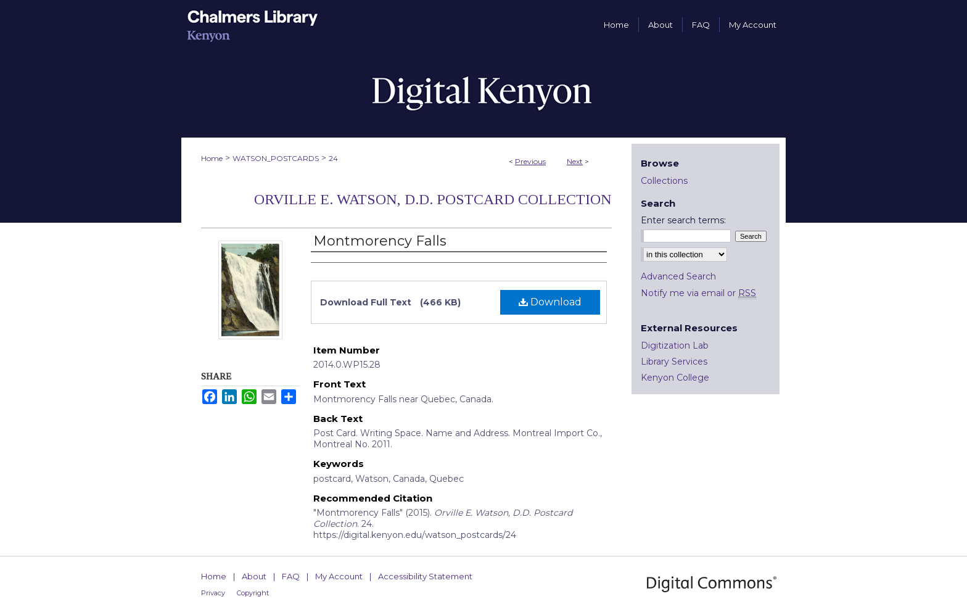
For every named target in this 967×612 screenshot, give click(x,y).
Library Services (674, 361)
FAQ (291, 576)
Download (550, 302)
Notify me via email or (698, 293)
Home (212, 158)
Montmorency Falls (379, 241)
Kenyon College (675, 377)
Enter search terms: (683, 220)
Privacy (213, 593)
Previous (530, 161)
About (254, 576)
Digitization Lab (675, 345)
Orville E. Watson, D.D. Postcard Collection (433, 199)
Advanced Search (678, 276)
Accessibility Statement (425, 576)
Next (575, 161)
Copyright (253, 593)
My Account (339, 576)
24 (333, 158)
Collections (664, 180)
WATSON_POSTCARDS (275, 158)
